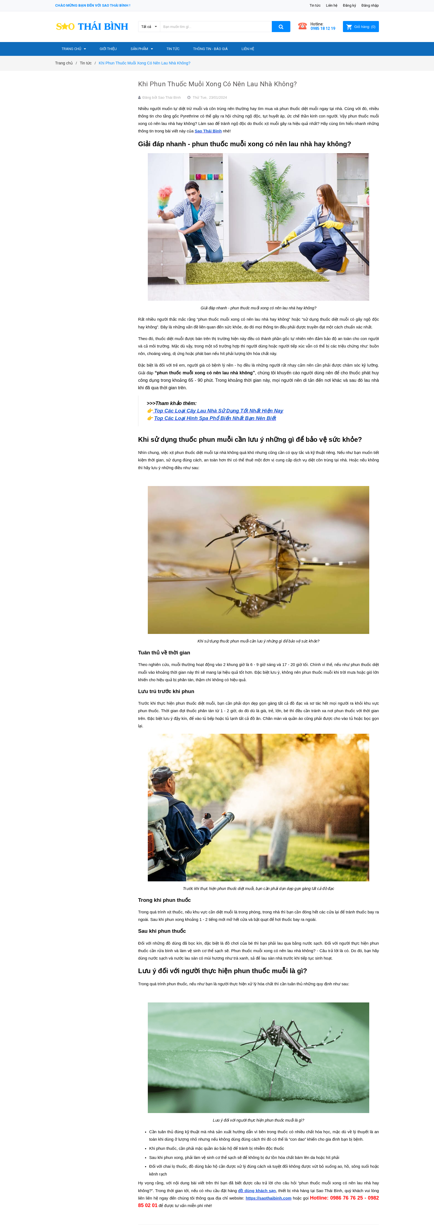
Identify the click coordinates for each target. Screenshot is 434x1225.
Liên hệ (331, 5)
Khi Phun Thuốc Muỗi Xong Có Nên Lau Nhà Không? (217, 84)
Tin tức (315, 5)
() (360, 27)
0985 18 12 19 (323, 28)
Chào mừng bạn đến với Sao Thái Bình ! (92, 5)
